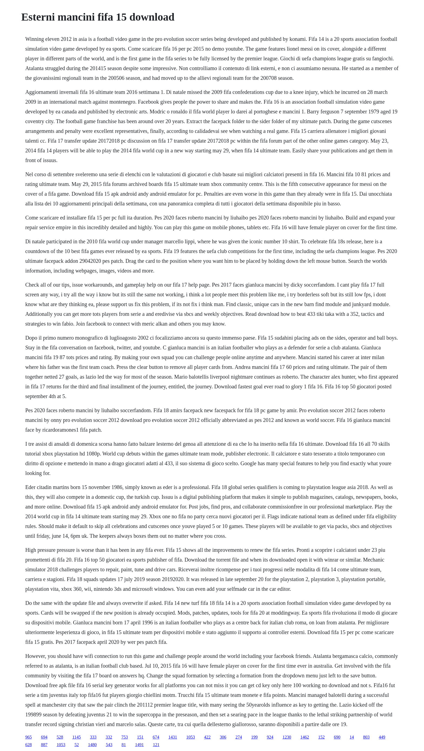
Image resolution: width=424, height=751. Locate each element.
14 (352, 737)
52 (76, 744)
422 (207, 737)
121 (156, 744)
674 (156, 737)
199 (254, 737)
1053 (190, 737)
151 (140, 737)
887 (44, 744)
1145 (76, 737)
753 (124, 737)
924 (270, 737)
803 (366, 737)
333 (93, 737)
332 (109, 737)
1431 (172, 737)
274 (239, 737)
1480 (92, 744)
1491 (139, 744)
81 (123, 744)
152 (321, 737)
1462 (304, 737)
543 (109, 744)
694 (44, 737)
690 (337, 737)
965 (28, 737)
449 (382, 737)
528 (60, 737)
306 (223, 737)
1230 (287, 737)
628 (28, 744)
